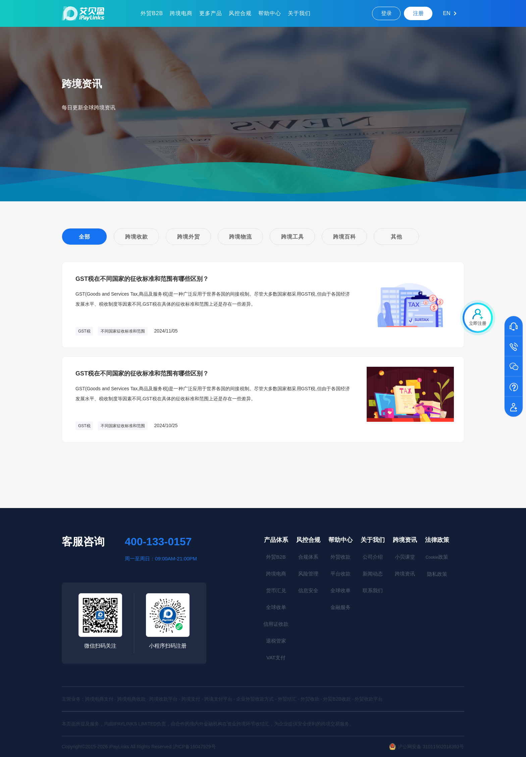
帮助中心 (269, 13)
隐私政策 (437, 574)
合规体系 (308, 557)
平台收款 (340, 573)
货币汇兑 (276, 590)
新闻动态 (373, 573)
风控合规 (240, 13)
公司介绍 (373, 557)
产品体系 (276, 540)
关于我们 (299, 13)
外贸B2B (152, 13)
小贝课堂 (405, 557)
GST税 (84, 331)
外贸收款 (340, 557)
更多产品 (210, 13)
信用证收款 (275, 624)
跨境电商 (181, 13)
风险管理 (308, 573)
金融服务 (340, 607)
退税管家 (276, 641)
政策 (437, 557)
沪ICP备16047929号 (194, 746)
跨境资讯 (405, 540)
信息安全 (308, 590)
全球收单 (276, 607)
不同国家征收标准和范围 (123, 331)
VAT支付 (275, 657)
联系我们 (373, 590)
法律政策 (437, 540)
